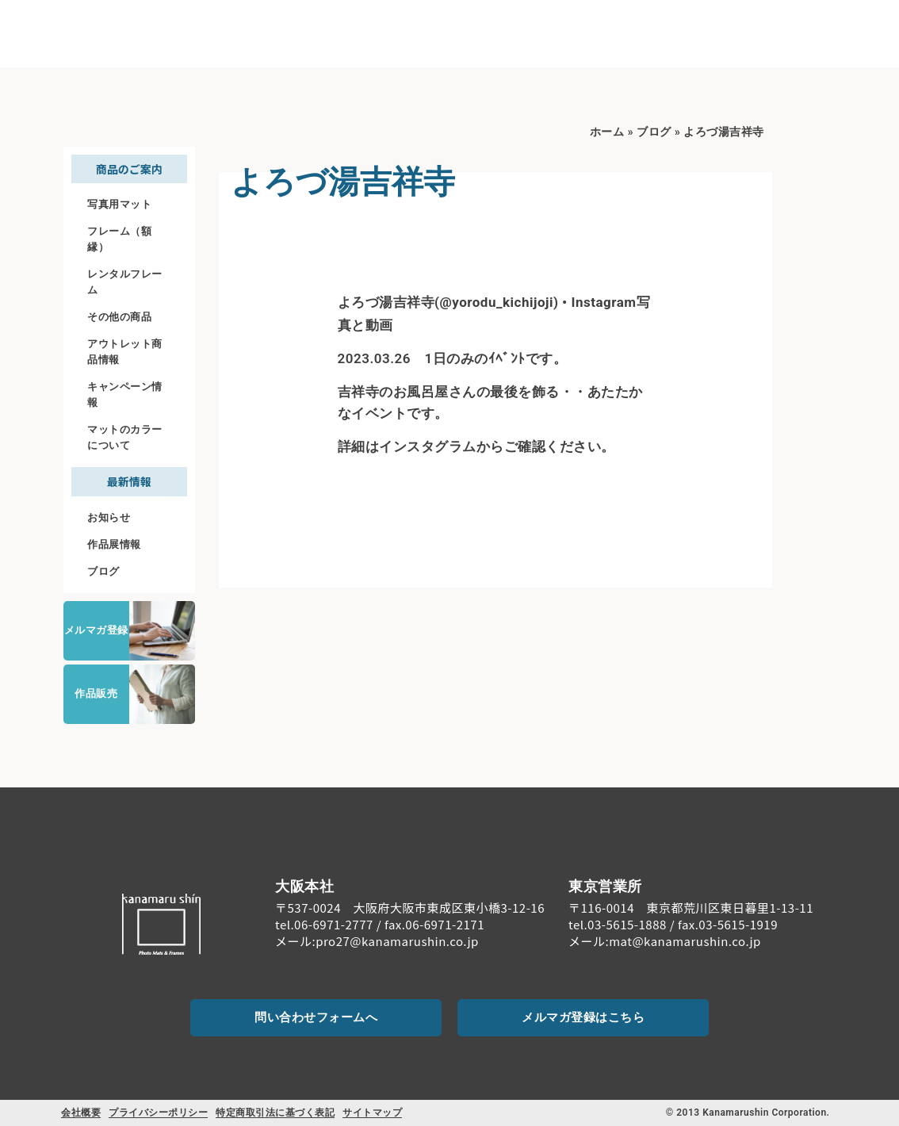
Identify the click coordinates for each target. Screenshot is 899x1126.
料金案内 (613, 33)
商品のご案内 (528, 34)
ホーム (607, 132)
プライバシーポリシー (158, 1112)
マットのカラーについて (125, 437)
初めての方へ (426, 34)
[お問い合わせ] (807, 24)
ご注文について (697, 33)
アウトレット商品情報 (125, 352)
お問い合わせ (807, 46)
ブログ (103, 571)
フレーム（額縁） (119, 239)
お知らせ (108, 517)
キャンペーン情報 (125, 394)
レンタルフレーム (125, 282)
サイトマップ (372, 1112)
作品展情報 (114, 544)
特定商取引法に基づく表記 (275, 1112)
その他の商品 (119, 317)
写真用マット (119, 204)
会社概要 (81, 1112)
